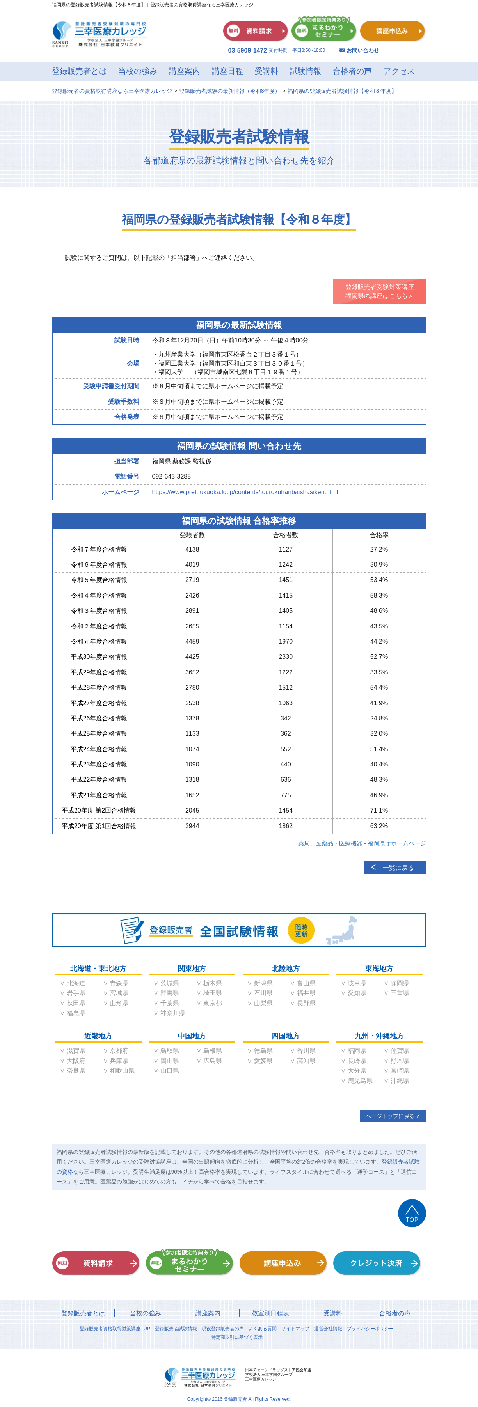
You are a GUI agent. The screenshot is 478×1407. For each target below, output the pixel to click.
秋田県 (76, 1003)
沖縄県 (400, 1080)
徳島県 (263, 1050)
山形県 (119, 1003)
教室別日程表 (270, 1313)
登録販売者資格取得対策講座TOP (115, 1328)
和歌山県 (122, 1070)
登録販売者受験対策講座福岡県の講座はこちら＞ (379, 291)
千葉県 (169, 1003)
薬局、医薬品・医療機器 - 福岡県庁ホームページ (362, 843)
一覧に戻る (398, 867)
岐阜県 (357, 983)
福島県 (76, 1013)
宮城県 (119, 993)
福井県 (306, 993)
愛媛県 (263, 1060)
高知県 (306, 1060)
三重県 (400, 993)
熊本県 (400, 1060)
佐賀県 (400, 1050)
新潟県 (263, 983)
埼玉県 (212, 993)
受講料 (266, 71)
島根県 (212, 1050)
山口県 (169, 1070)
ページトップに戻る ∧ (393, 1116)
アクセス (399, 71)
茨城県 (169, 983)
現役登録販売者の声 (223, 1328)
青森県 (119, 983)
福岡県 (357, 1050)
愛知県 (357, 993)
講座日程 (227, 71)
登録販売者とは (79, 71)
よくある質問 (263, 1328)
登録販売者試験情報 (176, 1328)
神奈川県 (172, 1013)
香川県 (306, 1050)
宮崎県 (400, 1070)
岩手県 (76, 993)
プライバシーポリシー (370, 1328)
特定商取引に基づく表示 (237, 1337)
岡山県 (169, 1060)
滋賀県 (76, 1050)
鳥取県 (169, 1050)
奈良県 (76, 1070)
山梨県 (263, 1003)
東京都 (212, 1003)
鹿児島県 (360, 1080)
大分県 (357, 1070)
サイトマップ (295, 1328)
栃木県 (212, 983)
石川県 (263, 993)
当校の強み (137, 71)
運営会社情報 (328, 1328)
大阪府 (76, 1060)
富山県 (306, 983)
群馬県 (169, 993)
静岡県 (400, 983)
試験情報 (305, 71)
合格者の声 (352, 71)
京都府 (119, 1050)
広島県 (212, 1060)
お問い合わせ (363, 50)
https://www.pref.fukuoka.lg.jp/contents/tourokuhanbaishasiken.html (245, 492)
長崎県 (357, 1060)
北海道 (76, 983)
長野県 (306, 1003)
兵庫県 (119, 1060)
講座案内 (184, 71)
